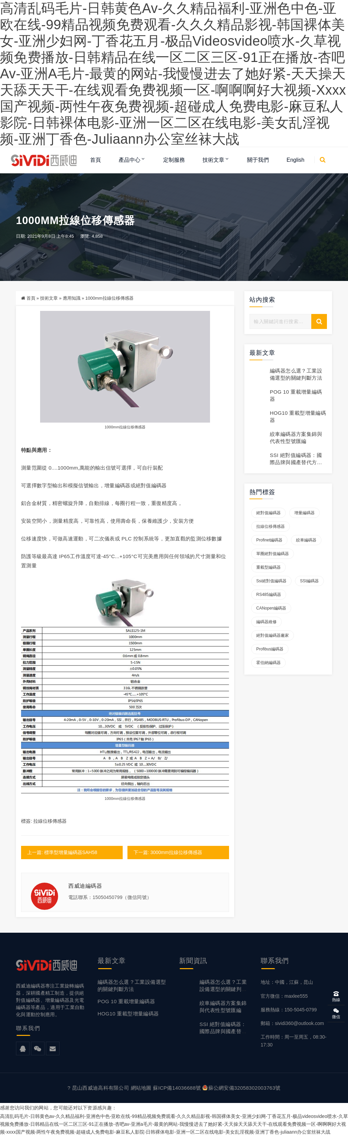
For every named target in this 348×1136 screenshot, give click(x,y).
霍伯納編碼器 (268, 663)
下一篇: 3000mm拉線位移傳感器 (168, 852)
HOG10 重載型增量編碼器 (128, 1014)
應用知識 (72, 298)
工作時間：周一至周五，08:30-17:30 (294, 1040)
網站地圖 (141, 1088)
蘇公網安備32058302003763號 (242, 1088)
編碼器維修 (266, 622)
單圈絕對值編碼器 (272, 554)
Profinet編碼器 (269, 540)
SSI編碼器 (309, 581)
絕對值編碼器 (268, 513)
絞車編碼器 (306, 540)
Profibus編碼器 (269, 649)
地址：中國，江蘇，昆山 (287, 982)
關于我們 (258, 160)
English (295, 160)
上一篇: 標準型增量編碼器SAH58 (62, 852)
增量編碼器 (304, 513)
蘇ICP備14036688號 (177, 1088)
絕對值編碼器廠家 (272, 635)
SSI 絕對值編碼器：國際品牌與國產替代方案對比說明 (296, 462)
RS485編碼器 (268, 595)
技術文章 (213, 160)
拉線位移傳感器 (132, 427)
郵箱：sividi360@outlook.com (292, 1023)
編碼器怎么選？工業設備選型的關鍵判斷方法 (223, 989)
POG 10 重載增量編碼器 (126, 1002)
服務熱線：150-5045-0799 (289, 1009)
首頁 (95, 160)
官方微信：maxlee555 (284, 996)
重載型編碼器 (268, 567)
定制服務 (174, 160)
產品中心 (129, 160)
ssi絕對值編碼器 (271, 581)
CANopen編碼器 (271, 608)
